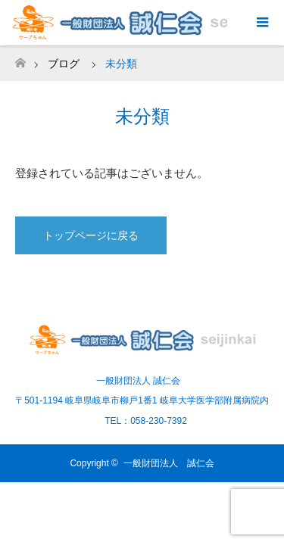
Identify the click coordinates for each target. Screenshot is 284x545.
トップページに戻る (91, 235)
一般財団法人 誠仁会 (168, 463)
